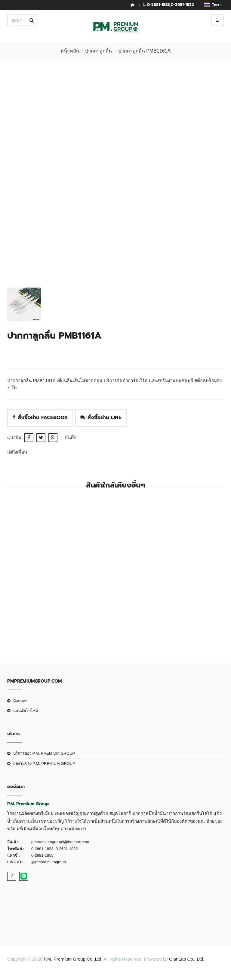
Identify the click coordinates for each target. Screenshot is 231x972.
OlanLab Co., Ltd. (187, 958)
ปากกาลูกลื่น (98, 50)
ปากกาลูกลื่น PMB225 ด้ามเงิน (59, 609)
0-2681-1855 (42, 855)
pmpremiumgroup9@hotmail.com (60, 842)
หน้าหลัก (69, 50)
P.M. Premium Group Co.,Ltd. (73, 958)
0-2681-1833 (158, 5)
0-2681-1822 (182, 5)
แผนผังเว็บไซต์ (25, 710)
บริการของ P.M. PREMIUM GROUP (44, 753)
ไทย (213, 5)
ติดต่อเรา (20, 701)
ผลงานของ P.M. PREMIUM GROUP (44, 763)
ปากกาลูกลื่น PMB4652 (172, 609)
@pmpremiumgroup (48, 862)
